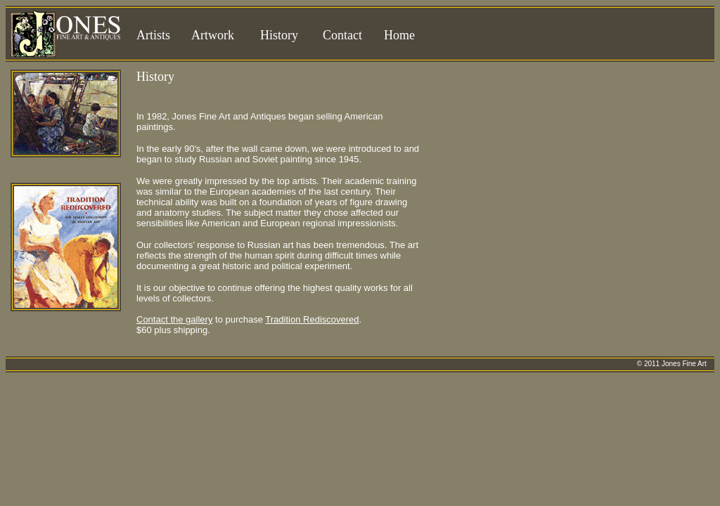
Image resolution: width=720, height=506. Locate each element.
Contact (342, 35)
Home (399, 35)
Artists (153, 35)
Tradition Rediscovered (312, 319)
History (279, 35)
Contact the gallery (174, 319)
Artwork (212, 35)
